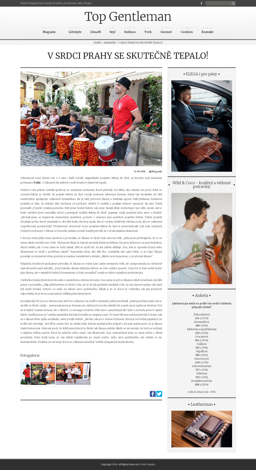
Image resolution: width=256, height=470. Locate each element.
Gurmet (166, 31)
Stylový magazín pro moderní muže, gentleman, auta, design (56, 3)
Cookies (187, 31)
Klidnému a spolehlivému (201, 329)
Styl (112, 31)
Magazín (49, 31)
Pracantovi (201, 336)
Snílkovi (201, 344)
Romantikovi (201, 322)
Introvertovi (202, 358)
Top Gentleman (128, 16)
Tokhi (36, 182)
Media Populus (147, 464)
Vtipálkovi (201, 351)
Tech (148, 31)
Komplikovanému (201, 380)
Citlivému (201, 373)
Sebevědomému (201, 366)
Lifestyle (75, 31)
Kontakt (207, 31)
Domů (97, 42)
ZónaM (95, 31)
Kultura (129, 31)
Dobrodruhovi (202, 314)
